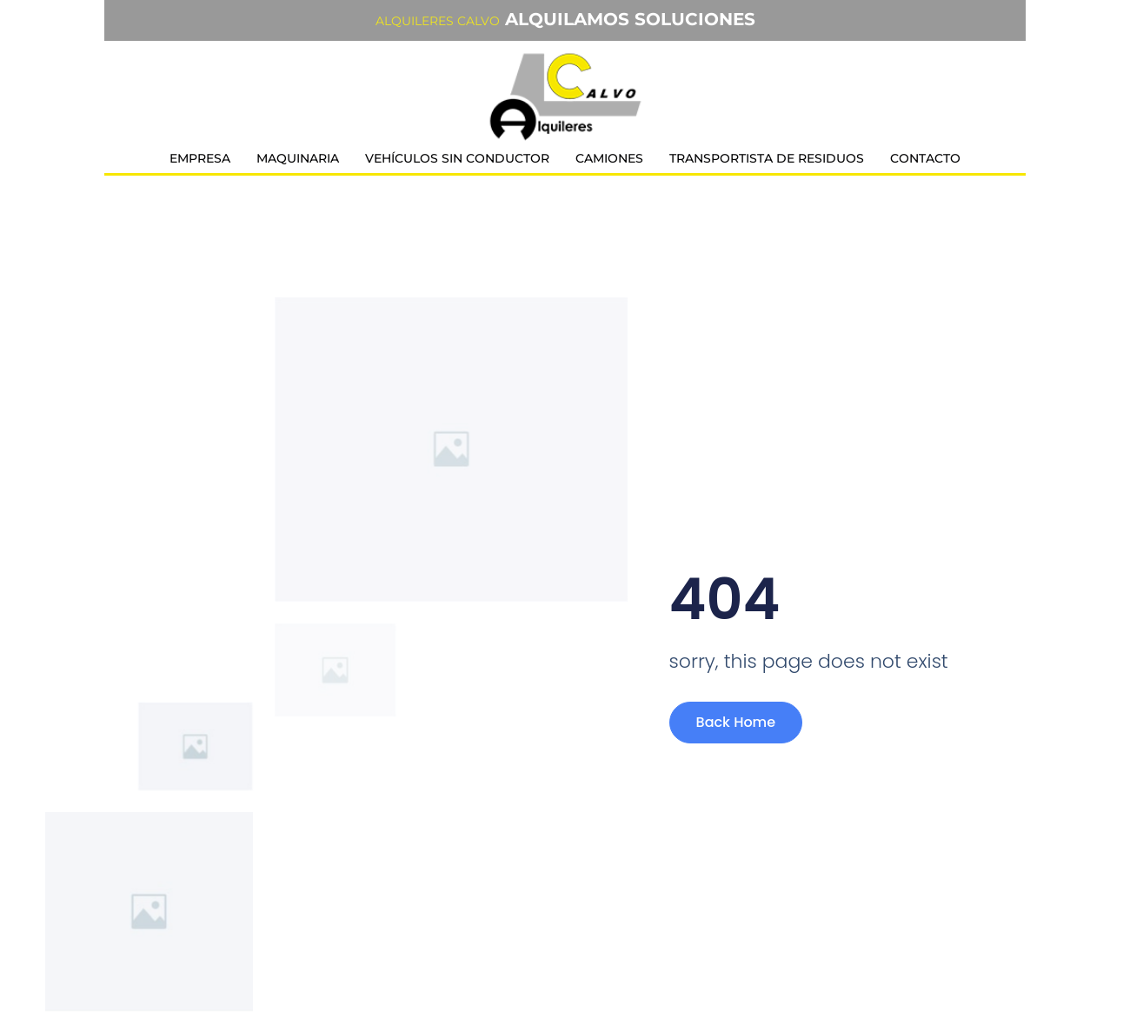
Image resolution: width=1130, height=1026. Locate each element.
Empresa (200, 158)
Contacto (925, 158)
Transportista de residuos (766, 158)
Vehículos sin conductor (457, 158)
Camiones (609, 158)
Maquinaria (297, 158)
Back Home (736, 722)
